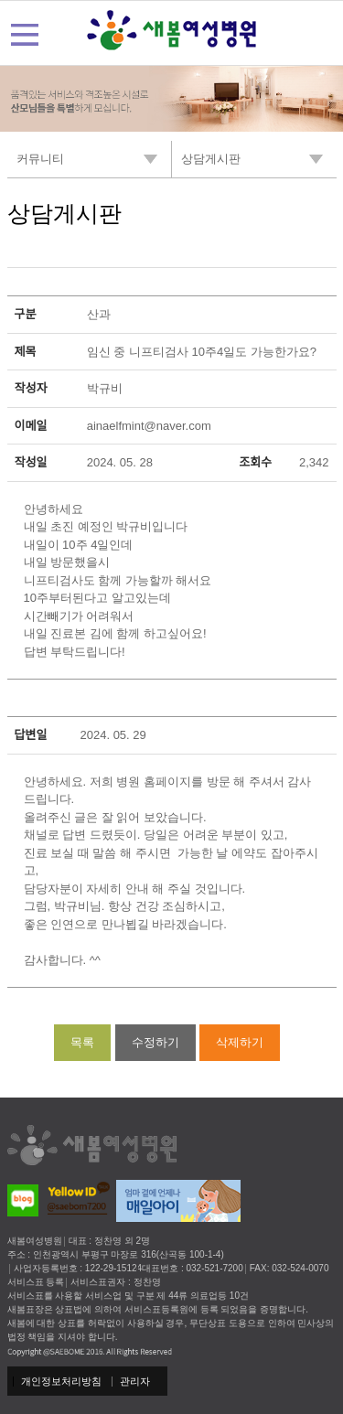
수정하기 (155, 1042)
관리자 (135, 1381)
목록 (82, 1042)
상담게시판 (64, 213)
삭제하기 (239, 1042)
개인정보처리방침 (61, 1381)
